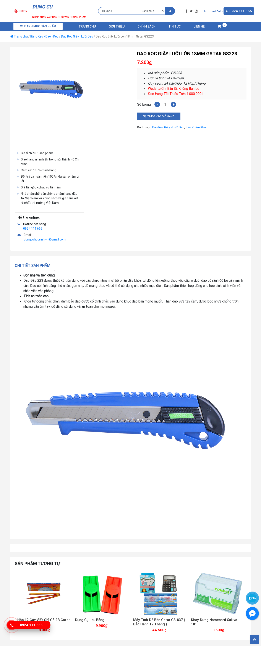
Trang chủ (87, 26)
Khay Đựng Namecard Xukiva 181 (214, 622)
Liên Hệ (199, 26)
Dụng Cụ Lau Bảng (89, 620)
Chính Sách (147, 26)
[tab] (34, 265)
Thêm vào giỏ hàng (161, 116)
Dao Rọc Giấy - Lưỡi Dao (77, 36)
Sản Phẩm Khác (196, 127)
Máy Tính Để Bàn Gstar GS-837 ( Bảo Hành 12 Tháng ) (159, 622)
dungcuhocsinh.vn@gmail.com (45, 239)
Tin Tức (175, 26)
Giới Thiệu (117, 26)
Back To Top (254, 639)
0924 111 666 (32, 229)
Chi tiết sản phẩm (32, 265)
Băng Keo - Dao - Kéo (44, 36)
